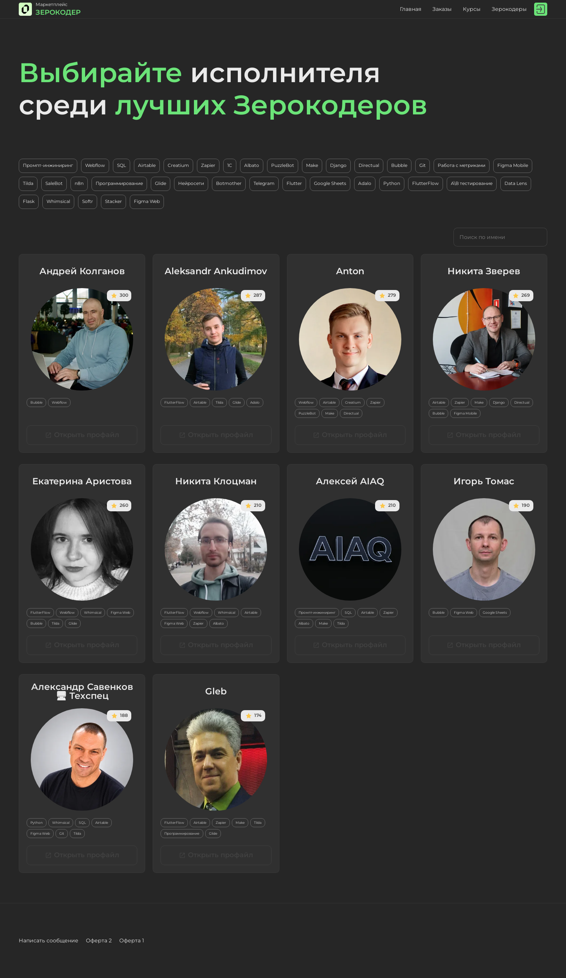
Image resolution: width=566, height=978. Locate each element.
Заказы (442, 9)
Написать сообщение (48, 940)
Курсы (471, 9)
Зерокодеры (509, 9)
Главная (410, 9)
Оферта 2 (99, 940)
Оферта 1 (131, 940)
